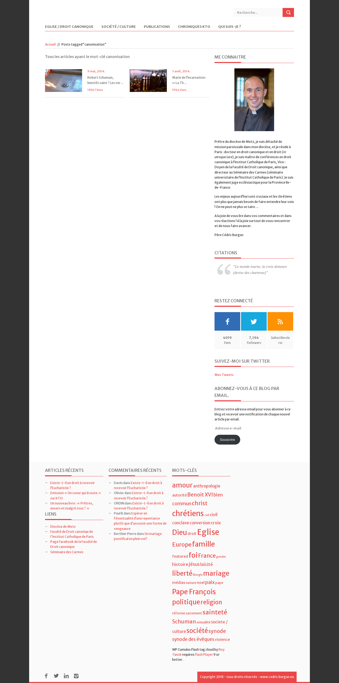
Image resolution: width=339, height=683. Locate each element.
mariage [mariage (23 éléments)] (216, 573)
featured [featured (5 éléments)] (180, 556)
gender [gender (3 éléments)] (221, 556)
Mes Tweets (224, 375)
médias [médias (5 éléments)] (178, 582)
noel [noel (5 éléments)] (201, 582)
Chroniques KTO (194, 27)
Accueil (50, 44)
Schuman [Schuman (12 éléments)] (184, 621)
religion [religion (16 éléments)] (211, 602)
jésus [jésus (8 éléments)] (194, 564)
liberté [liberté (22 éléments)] (182, 573)
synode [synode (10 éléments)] (217, 631)
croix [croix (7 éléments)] (216, 522)
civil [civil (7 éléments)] (213, 514)
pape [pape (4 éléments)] (219, 583)
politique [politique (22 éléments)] (186, 602)
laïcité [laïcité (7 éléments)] (206, 564)
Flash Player (204, 655)
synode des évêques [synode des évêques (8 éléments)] (193, 639)
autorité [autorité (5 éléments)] (179, 495)
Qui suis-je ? (229, 27)
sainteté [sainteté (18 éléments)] (215, 612)
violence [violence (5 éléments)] (222, 639)
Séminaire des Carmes (66, 552)
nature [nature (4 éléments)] (191, 583)
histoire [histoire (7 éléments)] (180, 564)
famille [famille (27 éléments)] (203, 544)
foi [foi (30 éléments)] (193, 555)
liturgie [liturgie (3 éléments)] (198, 574)
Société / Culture (118, 27)
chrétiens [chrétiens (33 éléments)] (188, 513)
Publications (157, 27)
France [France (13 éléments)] (207, 555)
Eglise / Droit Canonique (69, 27)
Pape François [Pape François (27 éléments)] (194, 591)
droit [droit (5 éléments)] (192, 533)
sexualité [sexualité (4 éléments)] (204, 622)
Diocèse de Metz (63, 527)
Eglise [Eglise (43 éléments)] (208, 532)
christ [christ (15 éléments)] (199, 503)
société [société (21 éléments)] (197, 631)
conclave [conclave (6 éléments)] (180, 522)
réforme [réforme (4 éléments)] (178, 613)
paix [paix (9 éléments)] (210, 582)
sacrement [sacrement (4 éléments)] (194, 613)
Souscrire (227, 440)
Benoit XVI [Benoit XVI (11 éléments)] (200, 494)
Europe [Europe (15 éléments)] (181, 544)
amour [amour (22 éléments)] (182, 485)
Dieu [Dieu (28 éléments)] (179, 532)
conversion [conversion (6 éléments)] (200, 522)
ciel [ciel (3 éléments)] (206, 515)
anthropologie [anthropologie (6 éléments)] (206, 486)
